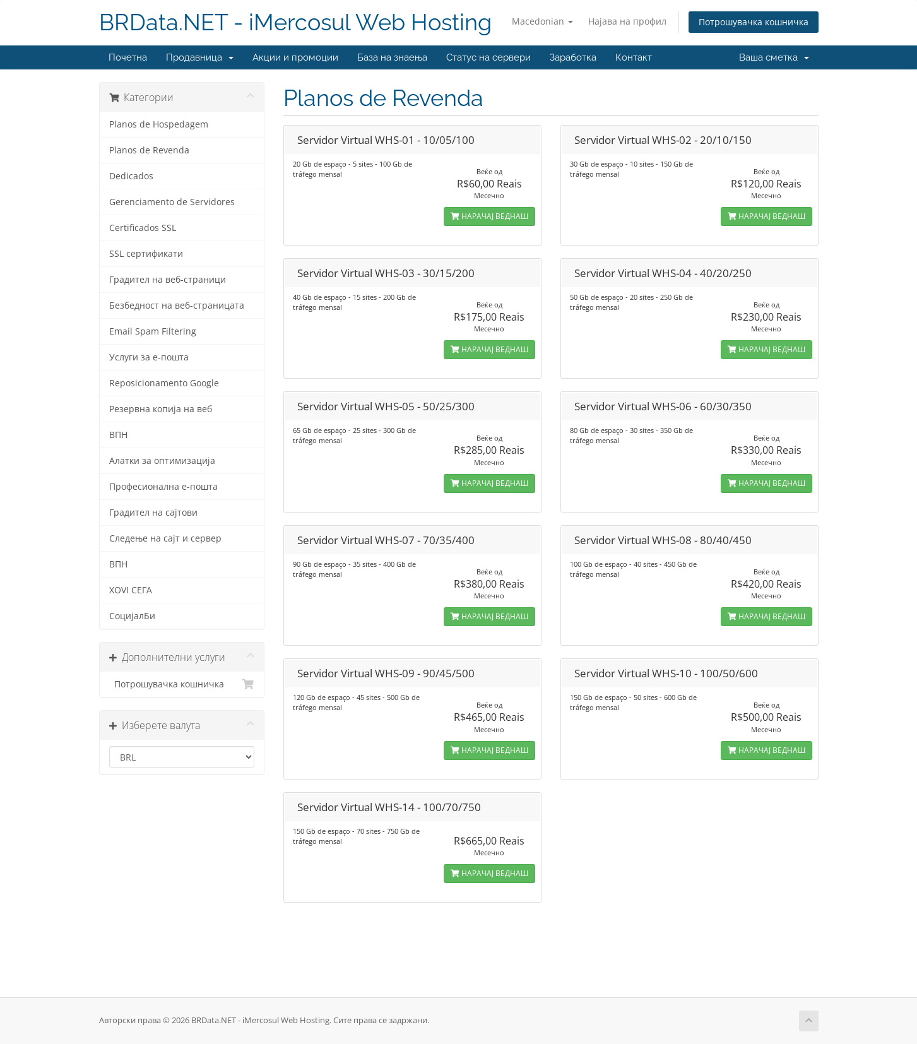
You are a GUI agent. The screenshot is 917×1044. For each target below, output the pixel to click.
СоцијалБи (132, 616)
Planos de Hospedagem (158, 124)
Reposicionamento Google (164, 383)
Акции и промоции (295, 57)
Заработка (573, 57)
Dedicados (131, 176)
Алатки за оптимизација (162, 460)
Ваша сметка (774, 57)
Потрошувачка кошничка (753, 22)
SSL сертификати (146, 253)
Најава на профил (627, 21)
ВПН (118, 435)
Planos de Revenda (149, 150)
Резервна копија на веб (160, 409)
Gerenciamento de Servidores (172, 202)
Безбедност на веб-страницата (176, 305)
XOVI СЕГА (130, 590)
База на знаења (392, 57)
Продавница (200, 57)
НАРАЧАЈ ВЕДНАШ (489, 216)
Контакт (633, 57)
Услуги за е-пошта (149, 357)
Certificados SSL (142, 228)
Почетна (128, 57)
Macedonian (542, 21)
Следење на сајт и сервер (165, 538)
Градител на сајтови (153, 512)
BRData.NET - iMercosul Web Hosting (295, 22)
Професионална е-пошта (163, 486)
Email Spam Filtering (152, 331)
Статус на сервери (488, 57)
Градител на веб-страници (167, 279)
